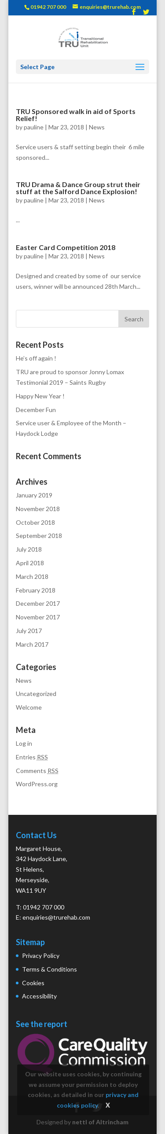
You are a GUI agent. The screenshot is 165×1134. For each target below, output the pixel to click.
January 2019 (34, 495)
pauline (34, 127)
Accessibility (39, 996)
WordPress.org (37, 784)
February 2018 (35, 590)
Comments (37, 770)
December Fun (36, 409)
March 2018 (32, 576)
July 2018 (29, 549)
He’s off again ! (36, 358)
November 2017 (38, 617)
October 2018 (35, 522)
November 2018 (38, 508)
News (97, 127)
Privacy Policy (40, 955)
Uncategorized (36, 693)
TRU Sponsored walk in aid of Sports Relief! (76, 114)
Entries (32, 757)
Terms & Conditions (49, 969)
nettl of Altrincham (100, 1122)
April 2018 (30, 563)
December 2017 (38, 603)
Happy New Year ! (40, 396)
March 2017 (32, 644)
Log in (24, 743)
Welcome (29, 707)
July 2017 (29, 630)
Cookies (33, 983)
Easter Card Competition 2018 (65, 247)
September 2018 (39, 535)
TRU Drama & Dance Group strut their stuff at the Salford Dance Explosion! (78, 187)
